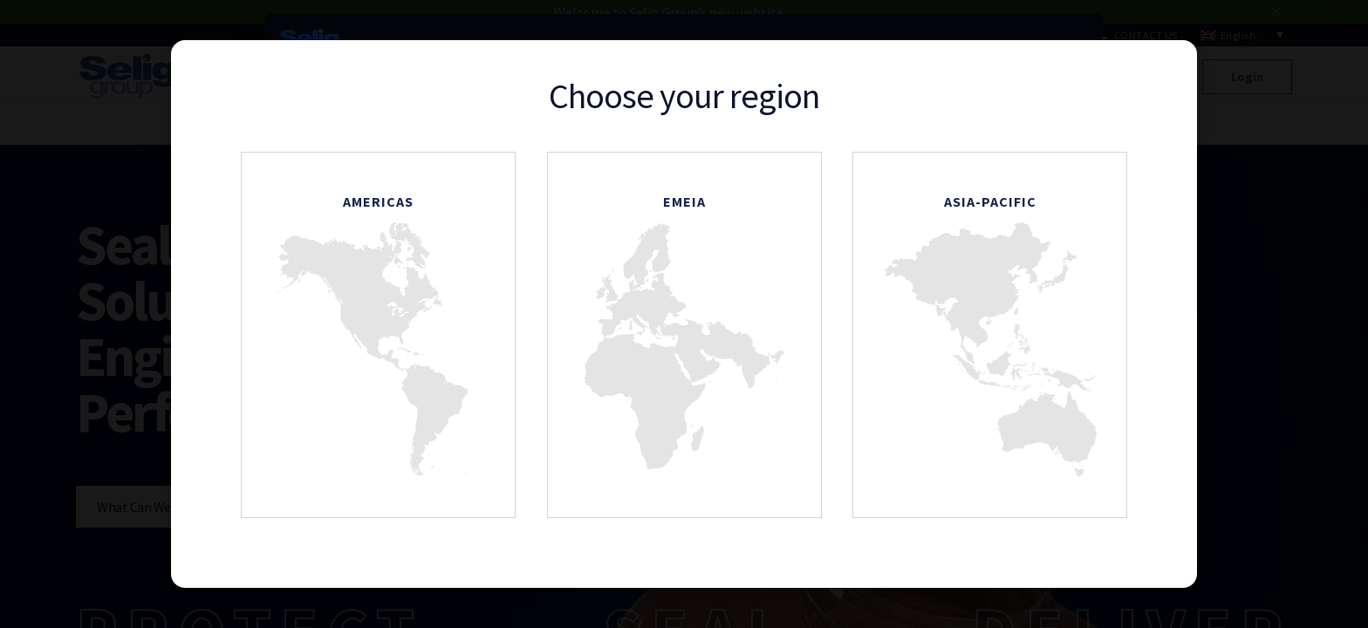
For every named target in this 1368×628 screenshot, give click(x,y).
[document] (684, 314)
